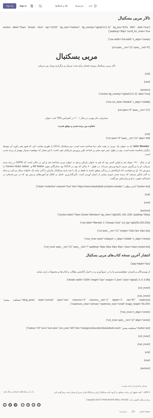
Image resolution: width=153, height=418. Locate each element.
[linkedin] (23, 405)
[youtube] (5, 405)
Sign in (23, 6)
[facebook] (33, 405)
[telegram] (15, 405)
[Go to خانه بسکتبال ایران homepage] (127, 6)
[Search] (40, 6)
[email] (39, 405)
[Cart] (31, 6)
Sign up (9, 6)
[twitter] (10, 405)
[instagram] (28, 405)
